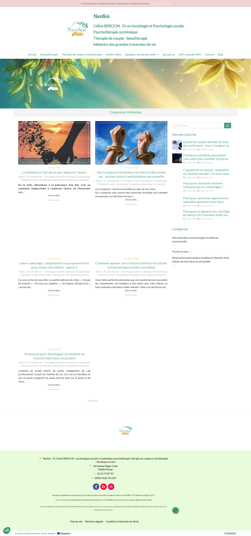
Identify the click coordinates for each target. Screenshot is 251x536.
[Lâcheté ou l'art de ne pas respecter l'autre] (54, 143)
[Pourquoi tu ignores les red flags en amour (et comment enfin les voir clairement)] (177, 214)
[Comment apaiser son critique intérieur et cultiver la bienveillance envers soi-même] (131, 233)
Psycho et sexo (180, 251)
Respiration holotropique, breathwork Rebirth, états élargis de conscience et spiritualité (200, 259)
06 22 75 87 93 (105, 473)
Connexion (230, 532)
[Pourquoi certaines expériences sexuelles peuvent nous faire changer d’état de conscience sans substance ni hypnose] (177, 201)
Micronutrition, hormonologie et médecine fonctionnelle (195, 239)
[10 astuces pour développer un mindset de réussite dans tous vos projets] (54, 324)
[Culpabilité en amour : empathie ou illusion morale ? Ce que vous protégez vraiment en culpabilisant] (177, 173)
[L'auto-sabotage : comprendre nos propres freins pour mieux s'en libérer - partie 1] (54, 233)
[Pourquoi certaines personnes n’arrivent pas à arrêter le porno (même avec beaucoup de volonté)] (177, 158)
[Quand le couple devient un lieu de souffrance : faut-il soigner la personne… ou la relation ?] (177, 145)
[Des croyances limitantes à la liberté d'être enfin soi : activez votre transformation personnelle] (131, 143)
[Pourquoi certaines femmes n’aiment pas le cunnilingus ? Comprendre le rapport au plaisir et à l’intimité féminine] (177, 186)
